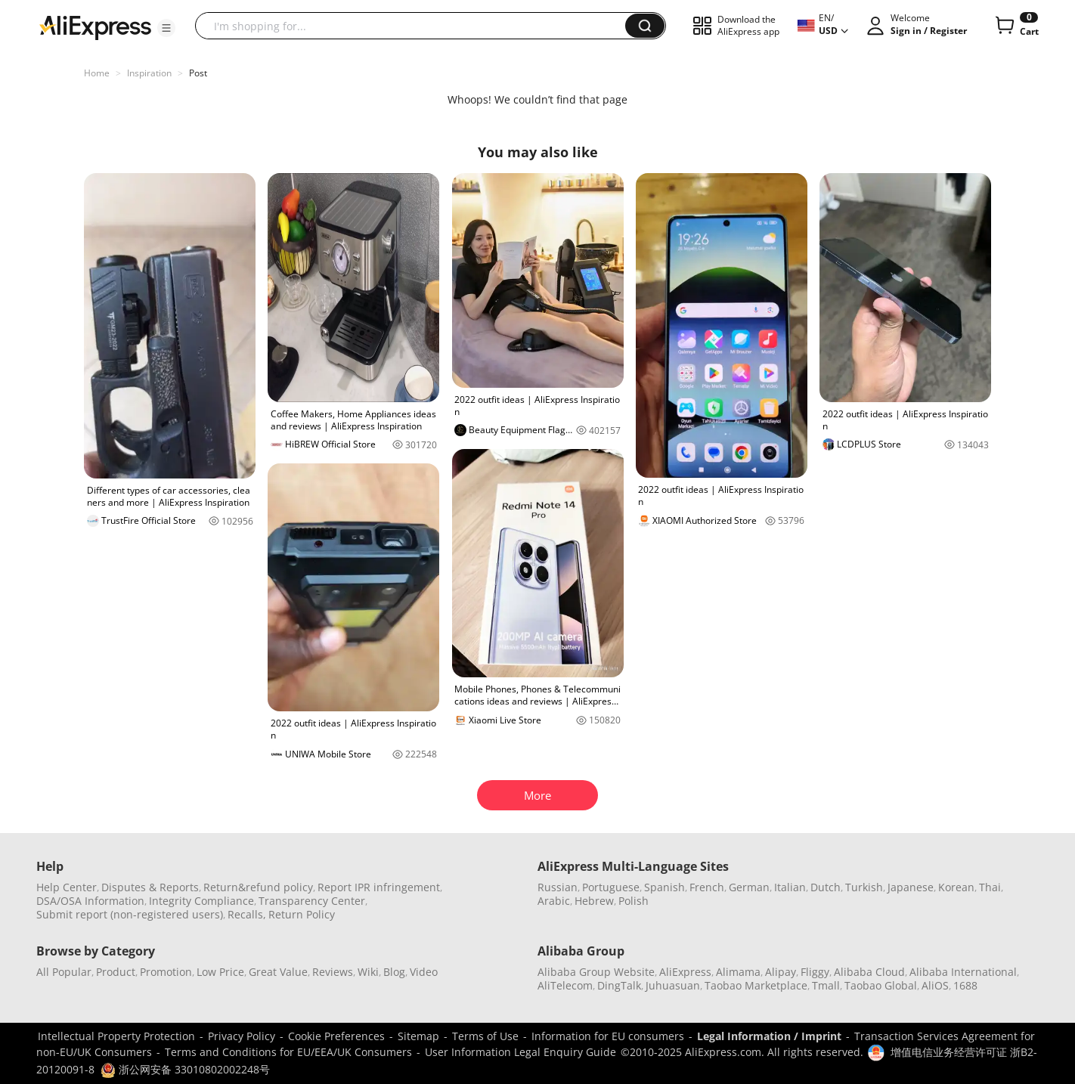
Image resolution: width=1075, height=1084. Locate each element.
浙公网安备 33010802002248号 (185, 1069)
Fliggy (815, 972)
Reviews (332, 972)
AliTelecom (565, 985)
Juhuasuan (673, 985)
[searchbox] (415, 26)
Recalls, (247, 914)
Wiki (368, 972)
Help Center (66, 887)
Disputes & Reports (150, 887)
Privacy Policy (241, 1036)
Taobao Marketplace (756, 985)
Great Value (278, 972)
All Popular (63, 972)
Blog (394, 972)
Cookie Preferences (336, 1036)
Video (424, 972)
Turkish (864, 887)
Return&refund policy (258, 887)
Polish (633, 901)
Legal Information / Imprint (769, 1036)
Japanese (911, 887)
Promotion (166, 972)
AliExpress (685, 972)
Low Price (220, 972)
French (706, 887)
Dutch (825, 887)
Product (115, 972)
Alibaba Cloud (869, 972)
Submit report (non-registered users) (129, 914)
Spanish (664, 887)
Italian (790, 887)
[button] (166, 28)
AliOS (935, 985)
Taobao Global (880, 985)
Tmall (826, 985)
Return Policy (301, 914)
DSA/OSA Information (90, 901)
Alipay (780, 972)
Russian (558, 887)
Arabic (554, 901)
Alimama (738, 972)
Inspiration (149, 73)
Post (198, 73)
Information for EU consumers (607, 1036)
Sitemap (418, 1036)
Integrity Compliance (201, 901)
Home (97, 73)
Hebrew (594, 901)
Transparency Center (312, 901)
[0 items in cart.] (1016, 26)
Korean (956, 887)
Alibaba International (963, 972)
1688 (965, 985)
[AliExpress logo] (95, 26)
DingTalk (619, 985)
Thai (990, 887)
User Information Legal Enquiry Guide (520, 1052)
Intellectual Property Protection (116, 1036)
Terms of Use (485, 1036)
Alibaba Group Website (596, 972)
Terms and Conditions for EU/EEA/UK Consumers (288, 1052)
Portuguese (611, 887)
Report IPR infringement (379, 887)
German (749, 887)
